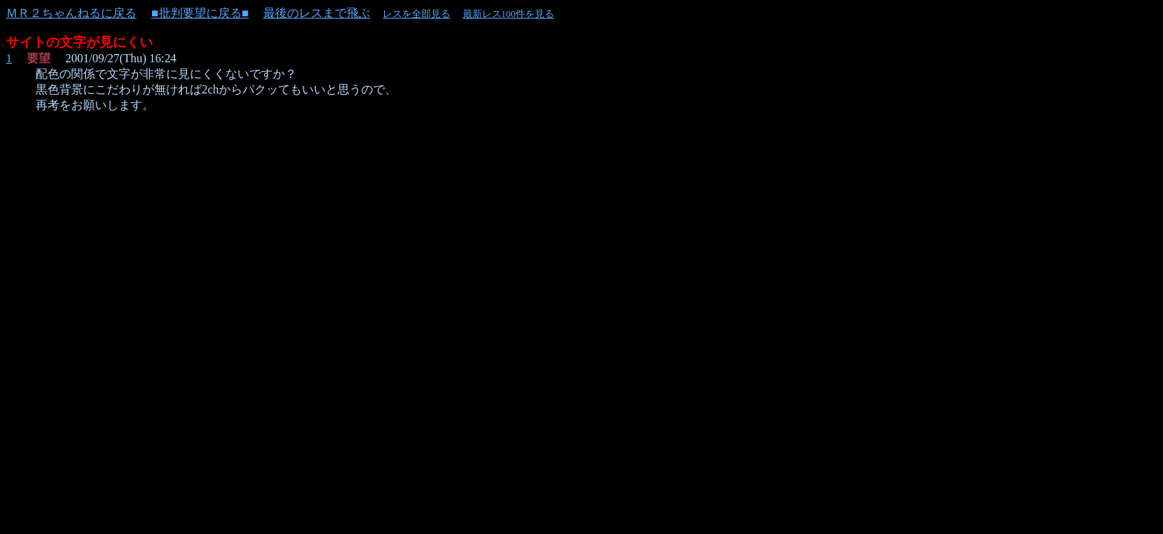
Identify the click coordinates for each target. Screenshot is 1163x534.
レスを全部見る (416, 13)
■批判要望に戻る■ (199, 13)
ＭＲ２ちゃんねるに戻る (71, 13)
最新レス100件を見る (509, 13)
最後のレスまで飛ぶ (316, 13)
